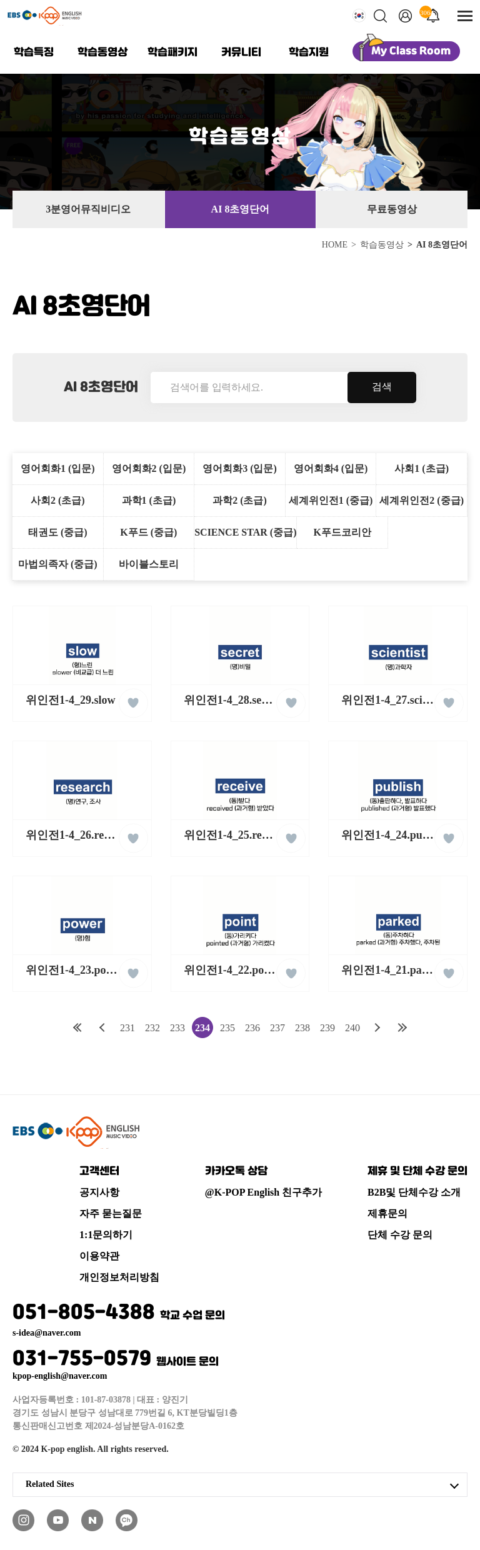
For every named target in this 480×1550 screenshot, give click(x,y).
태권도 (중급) (58, 532)
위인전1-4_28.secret (232, 700)
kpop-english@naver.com (59, 1376)
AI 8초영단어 (240, 209)
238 (302, 1027)
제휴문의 (388, 1213)
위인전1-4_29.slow (71, 700)
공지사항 (99, 1192)
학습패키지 (173, 52)
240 (352, 1027)
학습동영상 (103, 52)
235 (227, 1027)
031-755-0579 (115, 1359)
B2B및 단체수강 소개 (414, 1192)
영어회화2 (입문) (149, 468)
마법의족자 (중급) (58, 564)
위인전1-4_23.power (75, 970)
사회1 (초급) (421, 468)
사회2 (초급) (58, 500)
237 (277, 1027)
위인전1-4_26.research (78, 835)
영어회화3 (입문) (239, 468)
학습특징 (34, 52)
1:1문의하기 (105, 1234)
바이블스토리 (149, 564)
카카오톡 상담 (236, 1171)
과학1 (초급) (149, 500)
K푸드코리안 (342, 532)
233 (177, 1027)
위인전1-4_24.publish (393, 835)
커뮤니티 (241, 52)
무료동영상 (392, 209)
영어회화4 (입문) (331, 468)
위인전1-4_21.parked (392, 970)
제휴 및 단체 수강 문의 (418, 1171)
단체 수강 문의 (400, 1234)
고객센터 (99, 1171)
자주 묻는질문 (110, 1213)
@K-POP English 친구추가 (263, 1192)
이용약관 (99, 1256)
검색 (382, 386)
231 (127, 1027)
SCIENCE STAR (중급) (245, 532)
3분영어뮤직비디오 (88, 209)
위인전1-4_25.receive (235, 835)
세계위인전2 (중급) (421, 500)
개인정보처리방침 (119, 1277)
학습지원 (309, 52)
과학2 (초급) (239, 500)
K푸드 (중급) (148, 532)
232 (152, 1027)
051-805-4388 (118, 1313)
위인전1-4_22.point (231, 970)
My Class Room (411, 51)
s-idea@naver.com (46, 1333)
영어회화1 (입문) (58, 468)
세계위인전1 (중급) (331, 500)
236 (252, 1027)
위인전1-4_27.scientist (393, 700)
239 (327, 1027)
